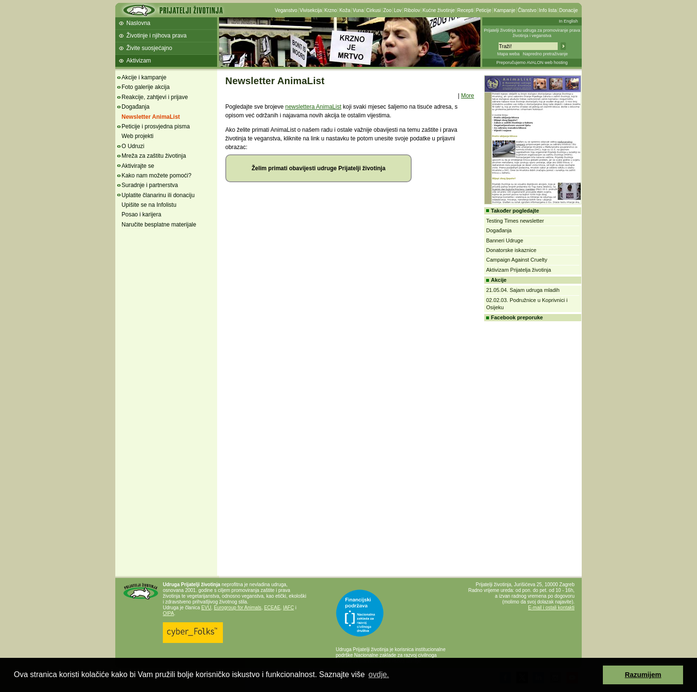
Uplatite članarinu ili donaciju (158, 195)
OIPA (168, 613)
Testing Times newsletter (515, 221)
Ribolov (412, 10)
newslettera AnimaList (313, 106)
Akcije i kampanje (144, 77)
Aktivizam (138, 60)
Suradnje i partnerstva (150, 185)
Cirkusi (373, 10)
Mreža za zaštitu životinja (154, 155)
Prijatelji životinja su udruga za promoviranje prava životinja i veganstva (532, 33)
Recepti (465, 10)
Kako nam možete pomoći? (156, 175)
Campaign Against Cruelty (516, 260)
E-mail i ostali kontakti (551, 607)
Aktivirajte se (138, 166)
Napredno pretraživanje (545, 53)
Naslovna (138, 23)
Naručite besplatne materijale (159, 224)
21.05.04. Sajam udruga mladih (523, 290)
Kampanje (504, 10)
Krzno (330, 10)
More (467, 95)
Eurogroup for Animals (237, 607)
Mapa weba (508, 53)
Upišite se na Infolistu (149, 204)
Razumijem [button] (643, 675)
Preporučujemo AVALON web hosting (532, 62)
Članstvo (527, 10)
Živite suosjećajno (149, 48)
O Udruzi (133, 146)
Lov (398, 10)
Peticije (483, 10)
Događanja (135, 106)
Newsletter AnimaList (151, 116)
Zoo (387, 10)
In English (568, 21)
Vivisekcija (311, 10)
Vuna (358, 10)
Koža (344, 10)
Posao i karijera (141, 214)
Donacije (568, 10)
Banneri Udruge (504, 240)
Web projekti (137, 136)
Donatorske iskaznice (511, 250)
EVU (206, 607)
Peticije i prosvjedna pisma (156, 126)
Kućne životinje (438, 10)
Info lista (548, 10)
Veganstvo (286, 10)
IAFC (288, 607)
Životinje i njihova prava (156, 35)
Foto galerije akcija (146, 87)
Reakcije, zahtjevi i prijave (155, 97)
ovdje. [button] (378, 674)
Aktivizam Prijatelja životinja (518, 270)
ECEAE (272, 607)
